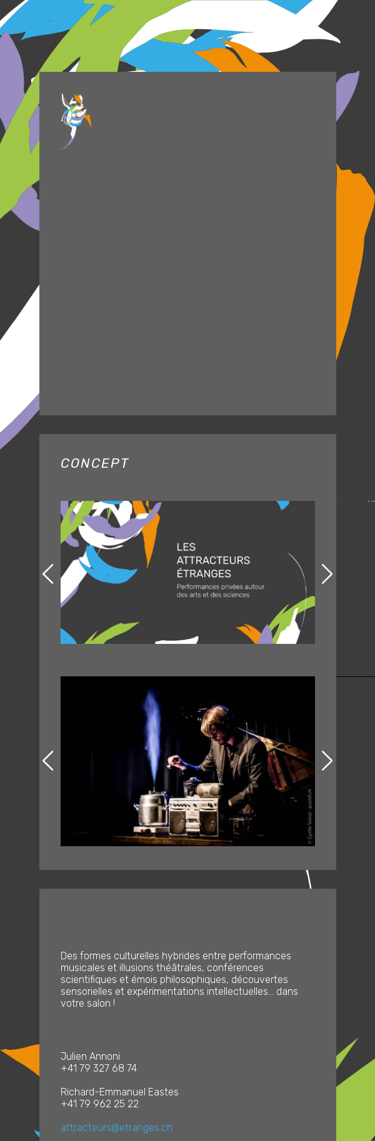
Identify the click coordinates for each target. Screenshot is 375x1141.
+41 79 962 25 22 (100, 1104)
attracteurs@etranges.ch (116, 1128)
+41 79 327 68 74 (99, 1068)
